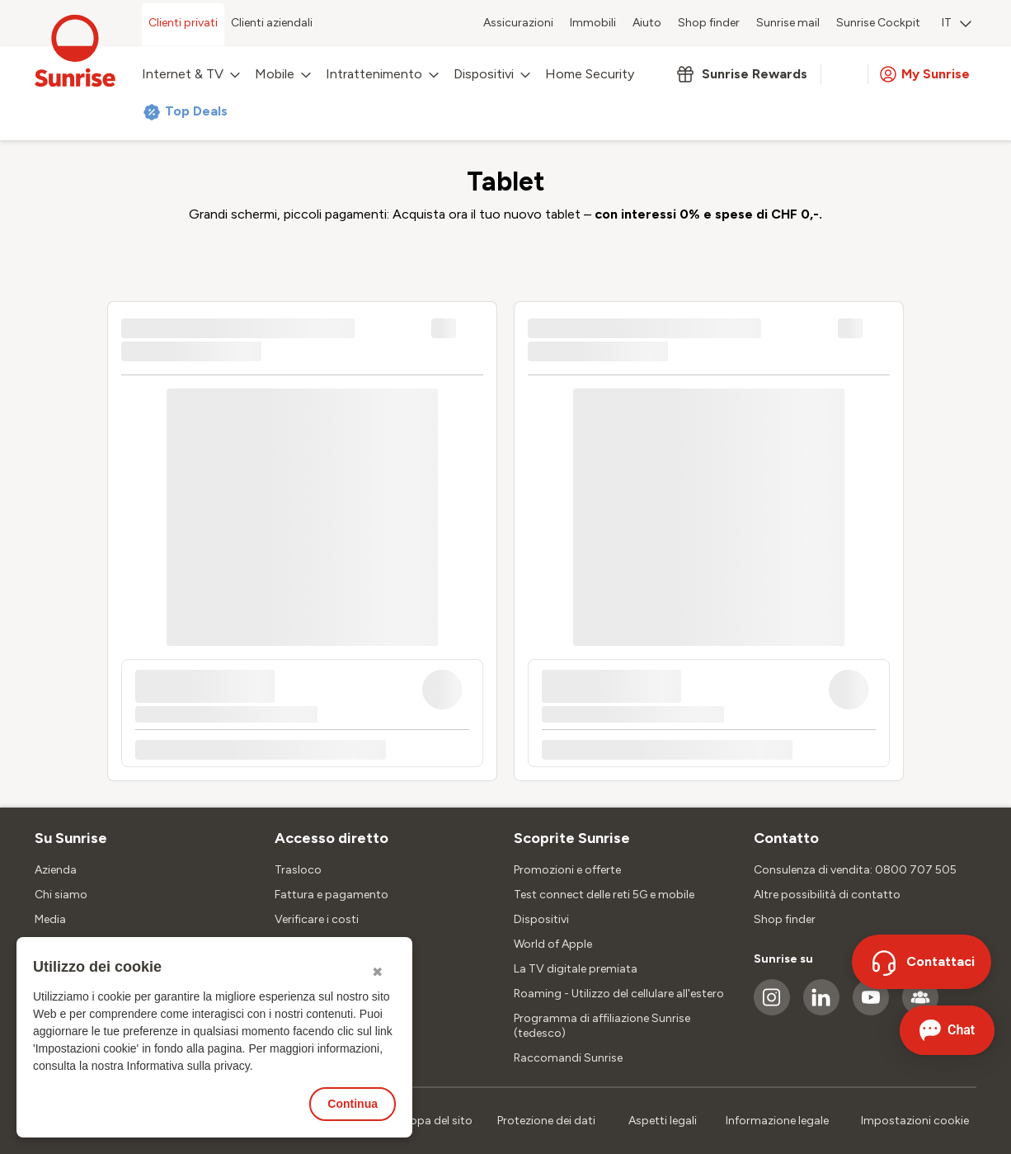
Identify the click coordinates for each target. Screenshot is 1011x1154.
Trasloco (298, 870)
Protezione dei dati (546, 1121)
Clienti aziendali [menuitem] (272, 23)
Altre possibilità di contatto (827, 895)
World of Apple (553, 944)
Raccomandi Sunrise (568, 1058)
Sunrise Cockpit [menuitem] (878, 23)
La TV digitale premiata (575, 969)
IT (956, 23)
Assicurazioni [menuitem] (518, 23)
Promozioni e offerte (567, 870)
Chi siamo (61, 895)
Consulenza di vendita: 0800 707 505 (855, 870)
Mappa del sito (433, 1121)
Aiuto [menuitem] (646, 23)
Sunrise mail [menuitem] (788, 23)
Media (50, 919)
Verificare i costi (317, 919)
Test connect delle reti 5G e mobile (604, 895)
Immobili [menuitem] (593, 23)
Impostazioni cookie (915, 1121)
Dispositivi (541, 919)
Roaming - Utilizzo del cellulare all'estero (619, 994)
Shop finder (785, 919)
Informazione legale (777, 1121)
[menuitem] (956, 24)
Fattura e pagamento (331, 895)
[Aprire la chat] (947, 1030)
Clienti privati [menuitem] (183, 23)
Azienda (56, 870)
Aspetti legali (662, 1121)
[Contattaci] (921, 962)
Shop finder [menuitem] (709, 23)
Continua (352, 1103)
